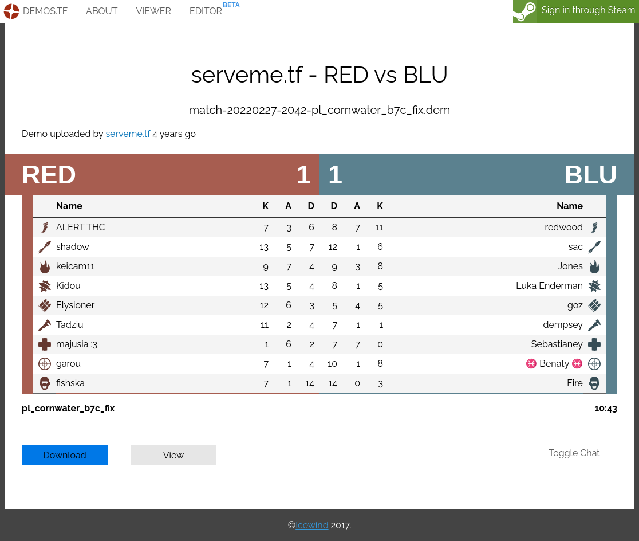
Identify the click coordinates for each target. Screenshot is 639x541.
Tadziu (70, 324)
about (101, 11)
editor (206, 11)
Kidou (68, 285)
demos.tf (45, 11)
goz (575, 305)
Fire (575, 383)
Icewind (311, 525)
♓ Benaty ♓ (554, 363)
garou (68, 363)
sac (576, 246)
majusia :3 (76, 344)
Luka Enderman (549, 285)
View (173, 455)
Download (64, 455)
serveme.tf (127, 133)
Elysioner (75, 305)
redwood (564, 227)
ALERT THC (80, 227)
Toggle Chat (574, 453)
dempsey (563, 324)
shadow (72, 246)
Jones (570, 266)
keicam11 (75, 266)
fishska (70, 383)
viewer (153, 11)
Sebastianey (557, 344)
